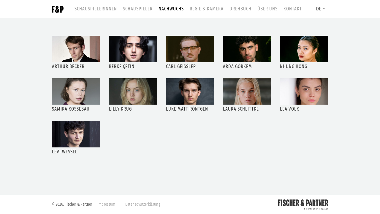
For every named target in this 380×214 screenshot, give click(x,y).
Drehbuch (240, 9)
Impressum (106, 204)
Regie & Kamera (207, 9)
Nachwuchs (171, 9)
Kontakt (293, 9)
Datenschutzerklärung (142, 204)
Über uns (267, 9)
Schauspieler (138, 9)
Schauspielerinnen (96, 9)
